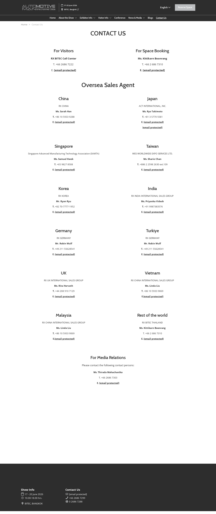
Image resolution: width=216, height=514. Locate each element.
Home (53, 20)
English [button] (165, 8)
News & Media (135, 20)
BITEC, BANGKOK (34, 506)
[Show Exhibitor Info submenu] (94, 21)
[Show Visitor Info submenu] (110, 21)
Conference (119, 20)
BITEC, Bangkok (71, 11)
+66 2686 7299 (77, 500)
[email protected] (65, 73)
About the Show (66, 20)
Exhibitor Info (86, 20)
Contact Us (161, 20)
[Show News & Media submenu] (144, 21)
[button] (185, 9)
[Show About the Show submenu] (76, 21)
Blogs (150, 20)
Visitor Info (103, 20)
